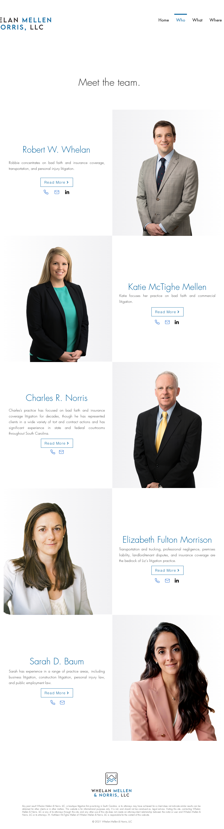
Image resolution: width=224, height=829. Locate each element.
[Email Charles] (61, 452)
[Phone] (46, 192)
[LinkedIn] (67, 192)
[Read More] (56, 182)
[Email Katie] (167, 322)
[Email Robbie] (56, 192)
